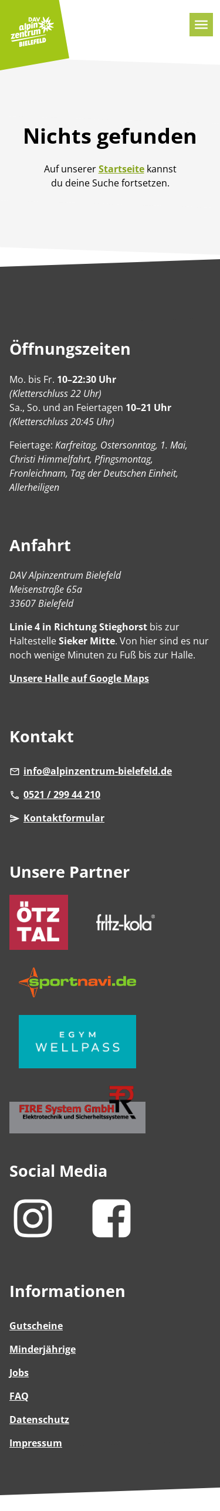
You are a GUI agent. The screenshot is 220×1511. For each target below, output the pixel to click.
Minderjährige (42, 1349)
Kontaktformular (56, 817)
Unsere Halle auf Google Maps (79, 678)
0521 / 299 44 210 (54, 794)
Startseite (121, 168)
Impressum (35, 1443)
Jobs (19, 1372)
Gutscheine (36, 1325)
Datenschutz (39, 1419)
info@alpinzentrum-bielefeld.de (90, 771)
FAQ (19, 1396)
